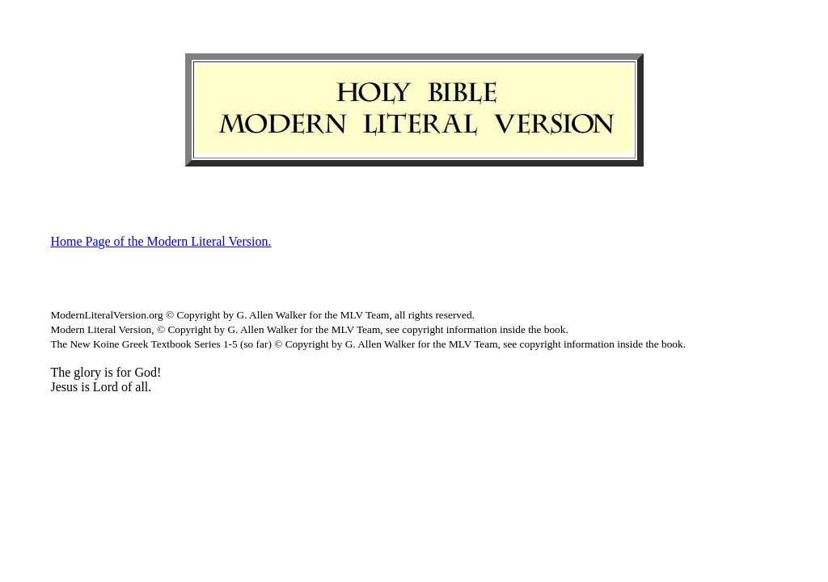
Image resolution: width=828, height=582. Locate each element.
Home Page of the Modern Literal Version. (160, 241)
